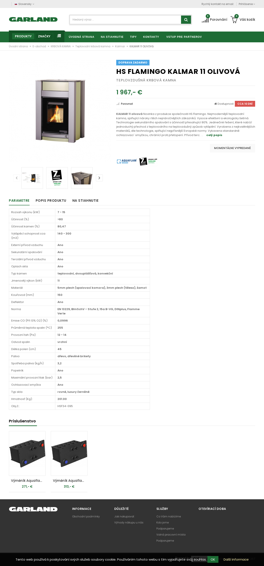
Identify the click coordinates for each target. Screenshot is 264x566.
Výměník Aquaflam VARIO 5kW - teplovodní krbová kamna (28, 480)
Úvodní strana (19, 46)
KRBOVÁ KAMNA (61, 46)
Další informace (236, 559)
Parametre (19, 200)
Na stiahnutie (85, 200)
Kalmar (120, 46)
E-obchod (40, 46)
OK (213, 559)
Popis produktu (51, 200)
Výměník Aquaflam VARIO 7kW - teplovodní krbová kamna (70, 480)
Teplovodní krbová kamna (93, 46)
